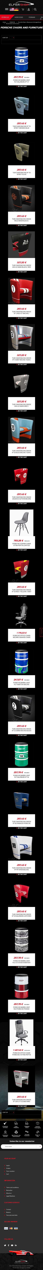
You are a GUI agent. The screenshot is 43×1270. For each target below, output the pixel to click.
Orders (8, 1168)
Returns (8, 1212)
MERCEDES (19, 17)
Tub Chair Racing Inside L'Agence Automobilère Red (21, 498)
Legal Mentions (10, 1196)
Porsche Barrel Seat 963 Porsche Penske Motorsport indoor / (21, 1008)
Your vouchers (10, 1171)
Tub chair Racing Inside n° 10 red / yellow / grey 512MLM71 (21, 590)
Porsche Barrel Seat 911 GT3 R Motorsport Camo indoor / (21, 961)
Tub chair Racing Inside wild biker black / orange (21, 220)
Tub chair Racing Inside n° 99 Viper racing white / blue (21, 868)
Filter (41, 633)
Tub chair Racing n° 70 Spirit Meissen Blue (22, 127)
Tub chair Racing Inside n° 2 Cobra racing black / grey (21, 729)
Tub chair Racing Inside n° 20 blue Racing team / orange (21, 451)
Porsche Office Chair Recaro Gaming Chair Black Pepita (21, 636)
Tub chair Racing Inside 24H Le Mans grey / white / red (21, 405)
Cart (7, 1174)
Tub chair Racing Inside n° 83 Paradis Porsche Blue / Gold (21, 822)
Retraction (9, 1190)
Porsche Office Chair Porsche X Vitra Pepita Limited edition (21, 1053)
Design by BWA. (25, 1268)
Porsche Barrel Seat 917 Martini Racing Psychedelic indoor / (21, 683)
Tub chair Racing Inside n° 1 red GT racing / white (21, 312)
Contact (8, 1209)
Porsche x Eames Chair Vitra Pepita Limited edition (21, 544)
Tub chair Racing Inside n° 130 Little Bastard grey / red (21, 1100)
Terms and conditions (12, 1187)
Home (4, 22)
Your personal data (11, 1215)
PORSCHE (5, 17)
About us (8, 1193)
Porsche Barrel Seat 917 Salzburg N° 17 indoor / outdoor (21, 81)
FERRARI (32, 17)
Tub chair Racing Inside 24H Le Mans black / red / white (21, 266)
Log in (8, 1165)
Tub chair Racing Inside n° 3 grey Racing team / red (21, 359)
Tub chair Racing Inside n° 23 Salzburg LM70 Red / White (21, 915)
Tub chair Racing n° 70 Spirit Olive (22, 173)
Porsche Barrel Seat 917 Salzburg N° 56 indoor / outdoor (21, 776)
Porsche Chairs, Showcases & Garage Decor (29, 22)
